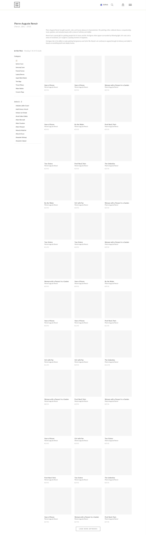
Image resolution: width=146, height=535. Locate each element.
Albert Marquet (20, 127)
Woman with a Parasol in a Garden (117, 85)
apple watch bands (21, 78)
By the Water (79, 124)
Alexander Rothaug (21, 137)
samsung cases (20, 67)
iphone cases (19, 64)
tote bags (18, 81)
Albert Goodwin (20, 123)
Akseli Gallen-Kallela (21, 116)
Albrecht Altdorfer (21, 130)
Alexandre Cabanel (21, 141)
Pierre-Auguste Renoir (51, 87)
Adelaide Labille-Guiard (22, 105)
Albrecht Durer (20, 134)
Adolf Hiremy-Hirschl (22, 109)
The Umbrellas (110, 164)
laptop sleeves (20, 74)
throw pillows (20, 85)
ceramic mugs (20, 92)
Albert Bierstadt (20, 120)
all (16, 60)
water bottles (20, 88)
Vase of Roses (49, 85)
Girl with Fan (79, 203)
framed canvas (20, 71)
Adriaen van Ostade (21, 113)
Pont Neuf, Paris (110, 124)
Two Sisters (48, 164)
